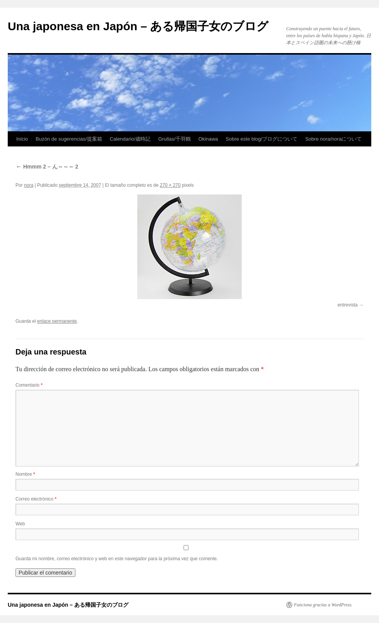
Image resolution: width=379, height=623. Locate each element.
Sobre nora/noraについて (333, 139)
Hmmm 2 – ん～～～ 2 (46, 166)
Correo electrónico (35, 499)
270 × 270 (170, 185)
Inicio (22, 139)
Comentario (29, 385)
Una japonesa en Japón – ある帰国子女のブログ (138, 26)
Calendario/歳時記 (130, 139)
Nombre (25, 474)
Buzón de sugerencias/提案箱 (69, 139)
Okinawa (208, 139)
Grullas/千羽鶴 (174, 139)
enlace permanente (57, 321)
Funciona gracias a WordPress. (323, 605)
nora (28, 185)
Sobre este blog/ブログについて (262, 139)
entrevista (348, 305)
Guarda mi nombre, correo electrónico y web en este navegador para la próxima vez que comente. (116, 558)
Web (20, 524)
